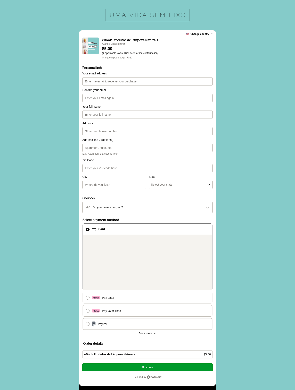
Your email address (94, 73)
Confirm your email (94, 90)
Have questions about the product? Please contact (111, 327)
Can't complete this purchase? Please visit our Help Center (116, 333)
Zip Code (88, 160)
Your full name (91, 106)
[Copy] (114, 341)
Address (87, 123)
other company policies (101, 359)
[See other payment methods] (147, 268)
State (152, 160)
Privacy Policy (199, 356)
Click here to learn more (133, 348)
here (122, 363)
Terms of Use (183, 356)
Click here (129, 53)
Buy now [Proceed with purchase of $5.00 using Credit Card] (147, 302)
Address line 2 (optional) (97, 139)
